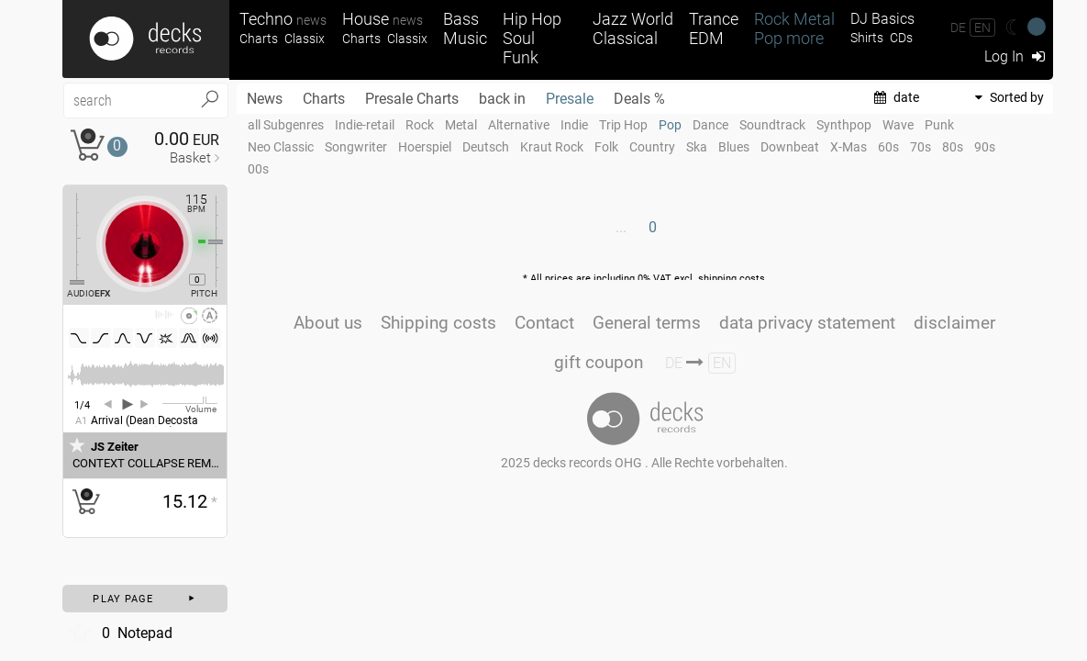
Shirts (866, 38)
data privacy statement (807, 322)
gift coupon (598, 362)
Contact (544, 322)
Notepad (119, 632)
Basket (190, 158)
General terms (647, 322)
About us (328, 322)
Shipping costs (438, 322)
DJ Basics (882, 19)
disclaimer (954, 322)
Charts (258, 39)
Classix (304, 39)
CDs (901, 38)
